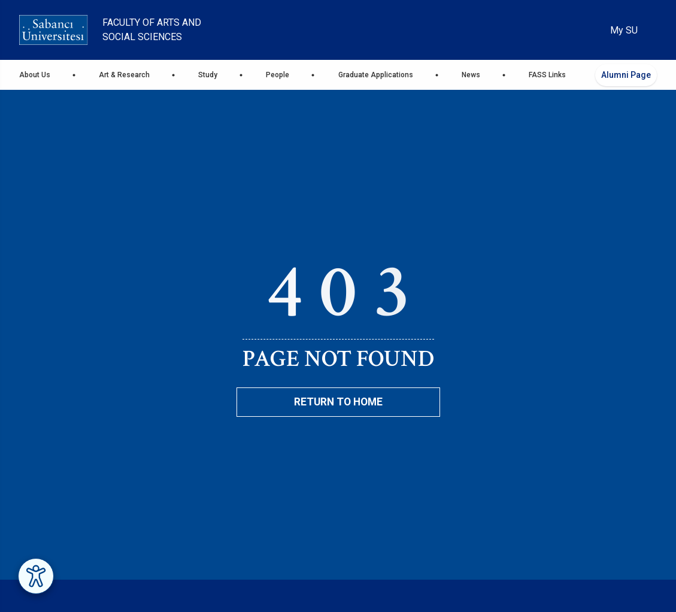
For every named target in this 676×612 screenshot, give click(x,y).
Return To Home (338, 402)
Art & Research (124, 75)
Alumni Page (626, 75)
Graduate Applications (375, 75)
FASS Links (547, 75)
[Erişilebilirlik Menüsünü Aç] (36, 576)
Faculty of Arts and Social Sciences (151, 30)
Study (207, 75)
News (471, 75)
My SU (624, 30)
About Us (34, 75)
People (277, 75)
